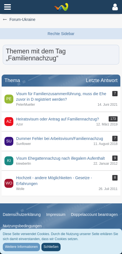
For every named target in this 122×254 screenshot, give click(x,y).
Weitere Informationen (21, 247)
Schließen (51, 247)
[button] (7, 7)
